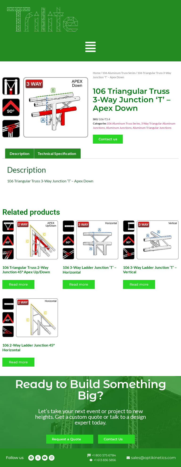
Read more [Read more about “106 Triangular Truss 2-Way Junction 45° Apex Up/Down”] (18, 284)
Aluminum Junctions (119, 127)
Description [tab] (19, 153)
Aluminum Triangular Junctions (152, 127)
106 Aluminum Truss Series (119, 73)
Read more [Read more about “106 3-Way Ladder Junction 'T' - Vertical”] (139, 284)
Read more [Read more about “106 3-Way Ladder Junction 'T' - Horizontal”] (78, 284)
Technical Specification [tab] (57, 153)
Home (96, 73)
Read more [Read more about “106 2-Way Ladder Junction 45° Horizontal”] (18, 362)
